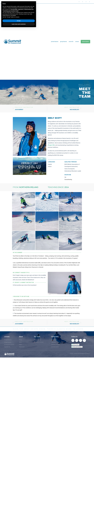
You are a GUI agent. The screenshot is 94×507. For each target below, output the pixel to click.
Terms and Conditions (77, 346)
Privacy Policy (76, 344)
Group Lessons (63, 41)
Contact (77, 41)
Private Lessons (54, 41)
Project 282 (51, 145)
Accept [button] (19, 20)
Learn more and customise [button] (19, 24)
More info (71, 41)
